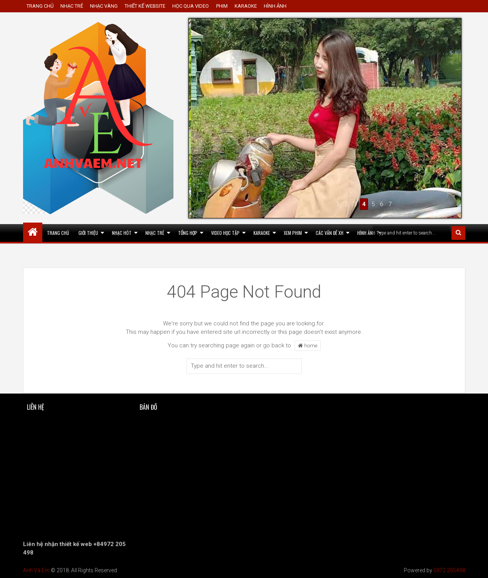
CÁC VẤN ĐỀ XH (329, 233)
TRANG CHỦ (40, 6)
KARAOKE (246, 6)
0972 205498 (449, 570)
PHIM (222, 6)
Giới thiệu (88, 233)
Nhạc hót (122, 233)
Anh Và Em (36, 570)
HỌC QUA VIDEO (190, 6)
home (307, 345)
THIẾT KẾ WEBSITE (145, 6)
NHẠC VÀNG (104, 6)
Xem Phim (293, 233)
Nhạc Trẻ (154, 233)
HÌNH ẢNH (275, 6)
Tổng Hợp (187, 233)
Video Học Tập (225, 233)
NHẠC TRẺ (71, 6)
